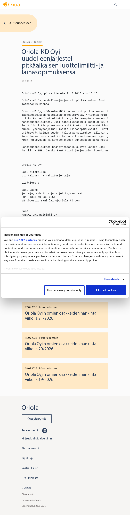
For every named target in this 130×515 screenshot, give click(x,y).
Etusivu (26, 42)
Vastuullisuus (30, 468)
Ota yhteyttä (36, 419)
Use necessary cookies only (64, 290)
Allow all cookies (106, 290)
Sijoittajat (28, 458)
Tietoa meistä (30, 448)
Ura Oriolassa (30, 478)
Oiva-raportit (28, 494)
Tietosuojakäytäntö (31, 500)
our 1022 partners (25, 240)
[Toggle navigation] (125, 5)
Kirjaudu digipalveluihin (37, 438)
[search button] (114, 5)
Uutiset (38, 42)
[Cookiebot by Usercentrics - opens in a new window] (111, 222)
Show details (112, 279)
